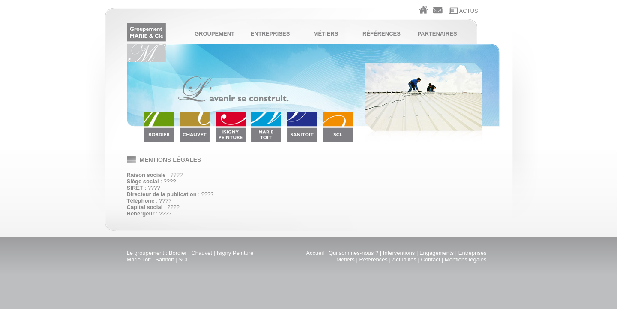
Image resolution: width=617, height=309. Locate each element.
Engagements (436, 253)
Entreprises (270, 33)
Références (381, 33)
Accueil (315, 253)
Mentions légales (466, 259)
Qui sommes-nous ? (353, 253)
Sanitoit (164, 259)
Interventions (399, 253)
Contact (430, 259)
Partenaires (437, 33)
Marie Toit (139, 259)
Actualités (404, 259)
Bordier (178, 253)
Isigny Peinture (234, 253)
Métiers (326, 33)
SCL (183, 259)
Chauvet (201, 253)
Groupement (214, 33)
